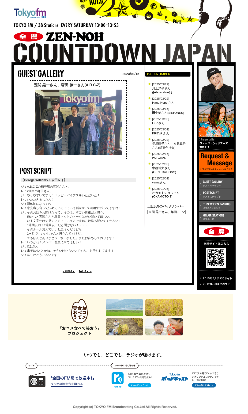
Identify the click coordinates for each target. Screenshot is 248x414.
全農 (49, 32)
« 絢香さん (69, 271)
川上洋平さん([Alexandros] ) (162, 90)
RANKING (216, 206)
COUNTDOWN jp (127, 53)
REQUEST (216, 162)
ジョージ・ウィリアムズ (216, 83)
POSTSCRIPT (216, 194)
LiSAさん (158, 123)
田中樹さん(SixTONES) (168, 112)
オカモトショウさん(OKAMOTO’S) (166, 194)
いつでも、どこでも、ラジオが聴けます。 (124, 355)
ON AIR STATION (216, 217)
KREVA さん (160, 133)
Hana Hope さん (163, 102)
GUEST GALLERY (216, 183)
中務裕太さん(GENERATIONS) (164, 170)
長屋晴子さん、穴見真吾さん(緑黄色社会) (169, 145)
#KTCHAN (159, 158)
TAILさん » (85, 271)
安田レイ (216, 119)
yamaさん (159, 182)
